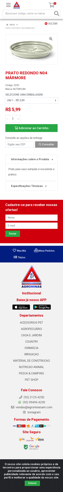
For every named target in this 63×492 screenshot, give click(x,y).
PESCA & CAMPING (31, 373)
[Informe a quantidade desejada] (12, 119)
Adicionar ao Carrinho (32, 128)
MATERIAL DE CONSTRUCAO (31, 360)
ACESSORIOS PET (31, 322)
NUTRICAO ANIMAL (31, 367)
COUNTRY (31, 341)
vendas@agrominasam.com (31, 407)
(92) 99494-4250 (31, 402)
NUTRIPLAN (19, 89)
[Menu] (8, 5)
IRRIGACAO (31, 354)
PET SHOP (31, 379)
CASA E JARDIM (31, 335)
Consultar (46, 144)
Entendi (32, 483)
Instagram (32, 412)
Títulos (19, 257)
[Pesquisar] (56, 13)
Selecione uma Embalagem (24, 94)
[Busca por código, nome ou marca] (28, 13)
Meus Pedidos (44, 250)
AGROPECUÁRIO (31, 329)
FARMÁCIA (31, 348)
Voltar (51, 23)
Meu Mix (19, 250)
